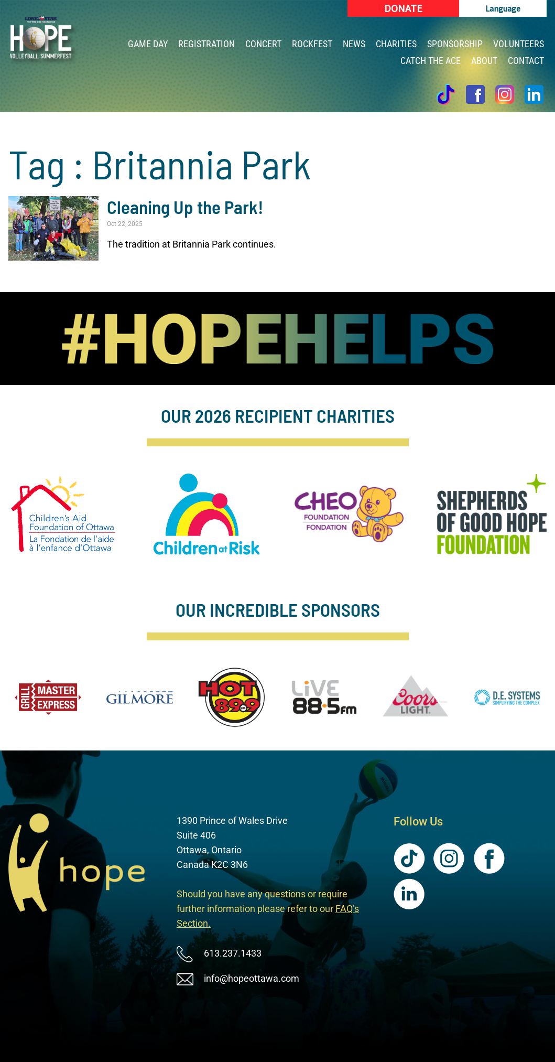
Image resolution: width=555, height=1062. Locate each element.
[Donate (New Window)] (403, 8)
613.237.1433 (233, 953)
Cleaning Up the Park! (185, 207)
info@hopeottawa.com (251, 978)
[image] (277, 338)
